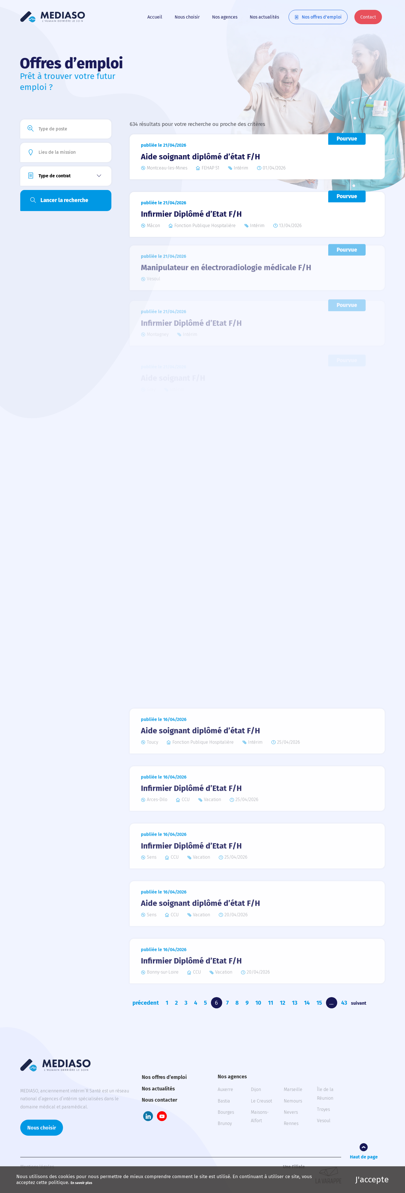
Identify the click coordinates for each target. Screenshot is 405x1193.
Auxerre (225, 1089)
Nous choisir (187, 17)
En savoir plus (81, 1183)
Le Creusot (261, 1101)
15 (319, 1002)
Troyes (323, 1109)
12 (282, 1002)
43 (344, 1002)
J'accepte (372, 1179)
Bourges (226, 1112)
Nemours (293, 1101)
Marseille (293, 1089)
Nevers (291, 1112)
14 (307, 1002)
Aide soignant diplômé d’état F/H (200, 156)
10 (258, 1002)
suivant (358, 1003)
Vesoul (323, 1120)
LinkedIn (148, 1116)
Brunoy (225, 1123)
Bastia (224, 1101)
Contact (368, 17)
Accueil (154, 17)
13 (294, 1002)
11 (270, 1002)
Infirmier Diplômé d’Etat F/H (191, 213)
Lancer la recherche (64, 200)
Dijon (256, 1089)
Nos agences (224, 17)
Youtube (162, 1116)
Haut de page (364, 1157)
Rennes (291, 1123)
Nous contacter (159, 1100)
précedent (145, 1002)
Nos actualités (264, 17)
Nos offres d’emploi (322, 17)
